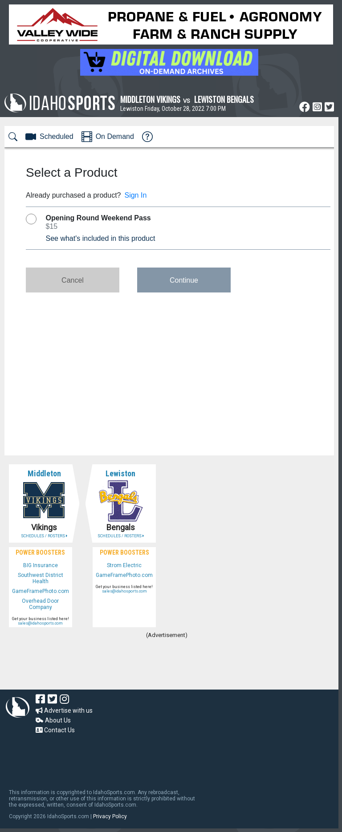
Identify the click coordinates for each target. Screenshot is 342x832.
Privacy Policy (110, 816)
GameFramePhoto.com (40, 591)
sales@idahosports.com (40, 623)
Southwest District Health (40, 578)
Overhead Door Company (40, 604)
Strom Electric (124, 565)
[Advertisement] (166, 665)
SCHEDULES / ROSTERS (44, 536)
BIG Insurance (40, 565)
